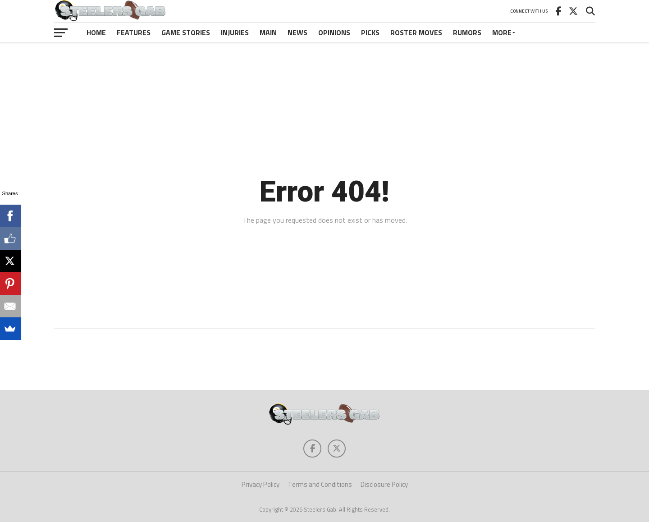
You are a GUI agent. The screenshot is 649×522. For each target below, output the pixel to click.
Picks (370, 32)
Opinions (334, 32)
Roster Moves (416, 32)
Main (268, 32)
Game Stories (185, 32)
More (502, 32)
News (297, 32)
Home (96, 32)
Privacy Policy (260, 484)
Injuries (235, 32)
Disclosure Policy (384, 484)
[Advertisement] (324, 69)
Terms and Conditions (320, 484)
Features (134, 32)
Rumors (467, 32)
